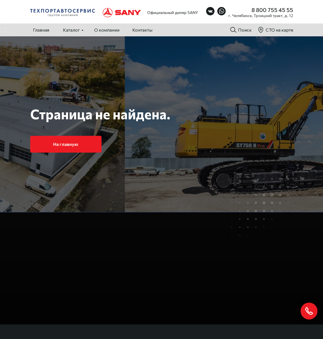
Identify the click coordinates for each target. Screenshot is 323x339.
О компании (106, 29)
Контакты (142, 29)
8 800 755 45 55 (272, 9)
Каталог (71, 29)
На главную (65, 144)
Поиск (245, 29)
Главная (41, 29)
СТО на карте (279, 29)
